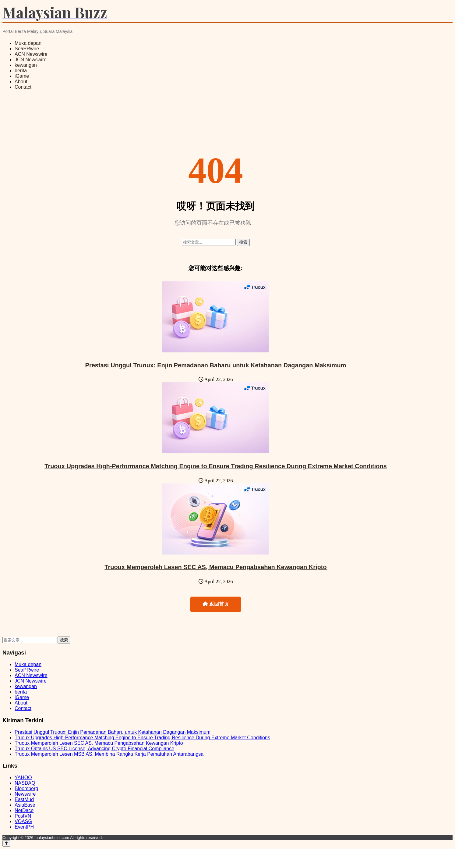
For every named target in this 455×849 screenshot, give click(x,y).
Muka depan (28, 43)
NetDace (24, 810)
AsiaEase (25, 805)
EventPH (24, 826)
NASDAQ (25, 783)
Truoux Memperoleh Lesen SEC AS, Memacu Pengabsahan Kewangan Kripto (215, 567)
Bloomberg (26, 788)
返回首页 (216, 604)
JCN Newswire (31, 59)
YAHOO (23, 777)
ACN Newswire (31, 54)
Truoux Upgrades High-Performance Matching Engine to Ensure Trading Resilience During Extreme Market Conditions (215, 466)
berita (21, 70)
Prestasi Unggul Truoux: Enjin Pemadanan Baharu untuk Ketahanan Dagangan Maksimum (215, 365)
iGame (22, 76)
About (21, 81)
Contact (23, 87)
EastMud (24, 799)
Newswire (25, 794)
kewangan (26, 65)
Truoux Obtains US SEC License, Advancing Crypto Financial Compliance (94, 748)
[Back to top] (6, 843)
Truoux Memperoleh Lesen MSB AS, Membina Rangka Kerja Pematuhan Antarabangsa (109, 754)
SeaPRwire (27, 48)
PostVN (23, 816)
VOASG (23, 821)
